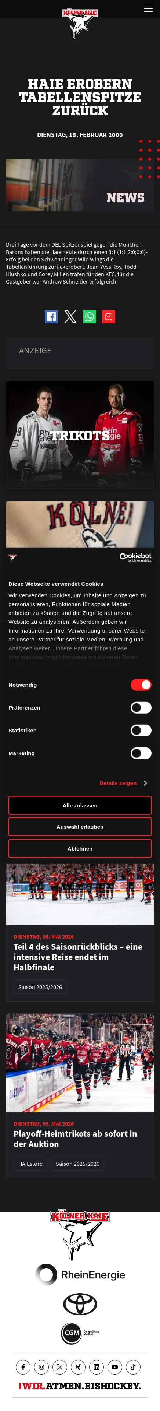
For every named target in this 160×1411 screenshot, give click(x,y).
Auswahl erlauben (80, 827)
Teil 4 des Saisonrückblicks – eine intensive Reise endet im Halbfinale (78, 957)
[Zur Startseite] (80, 23)
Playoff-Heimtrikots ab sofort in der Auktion (75, 1139)
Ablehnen (80, 848)
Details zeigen (118, 783)
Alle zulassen (79, 805)
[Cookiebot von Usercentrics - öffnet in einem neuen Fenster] (119, 558)
